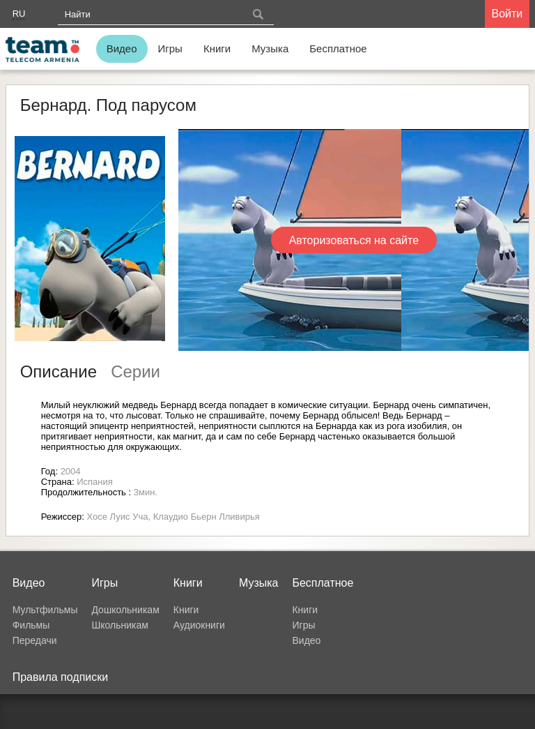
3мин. (145, 492)
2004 (71, 471)
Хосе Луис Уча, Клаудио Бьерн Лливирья (173, 516)
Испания (95, 481)
